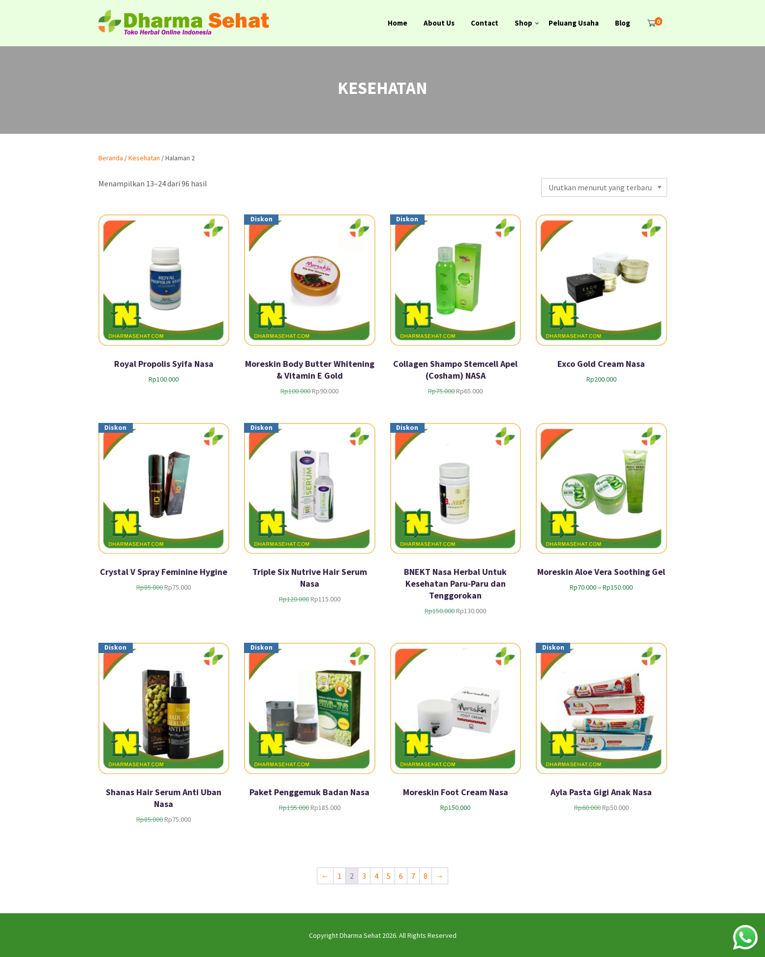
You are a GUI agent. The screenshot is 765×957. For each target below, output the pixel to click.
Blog (622, 23)
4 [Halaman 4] (376, 876)
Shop (523, 23)
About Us (439, 23)
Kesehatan (144, 157)
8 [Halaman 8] (426, 876)
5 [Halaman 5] (389, 876)
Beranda (110, 157)
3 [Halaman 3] (364, 876)
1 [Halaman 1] (339, 876)
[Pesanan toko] (604, 187)
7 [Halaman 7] (413, 876)
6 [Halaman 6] (401, 876)
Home (397, 23)
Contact (484, 23)
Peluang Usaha (574, 23)
